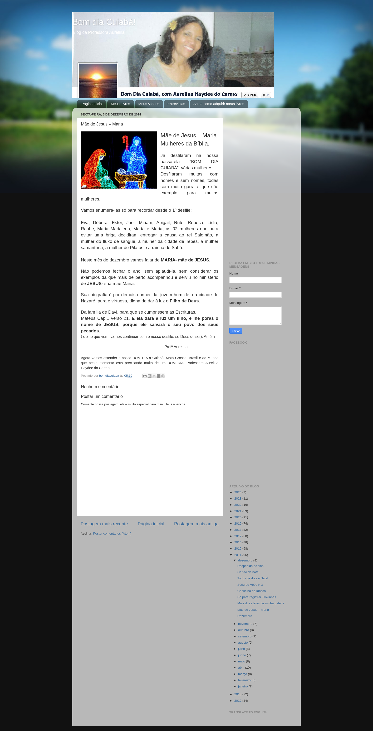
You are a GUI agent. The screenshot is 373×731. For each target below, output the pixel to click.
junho (242, 655)
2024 (238, 492)
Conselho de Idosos (251, 591)
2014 (238, 555)
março (243, 674)
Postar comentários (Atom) (112, 533)
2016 (238, 542)
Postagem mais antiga (196, 523)
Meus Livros (120, 104)
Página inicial (92, 104)
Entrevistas (176, 104)
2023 (238, 498)
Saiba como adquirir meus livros (218, 104)
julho (242, 649)
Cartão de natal (248, 572)
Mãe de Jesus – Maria (253, 609)
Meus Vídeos (148, 104)
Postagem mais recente (104, 523)
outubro (244, 630)
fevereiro (244, 680)
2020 (238, 517)
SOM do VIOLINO (250, 584)
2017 (238, 536)
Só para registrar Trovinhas (256, 597)
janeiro (243, 686)
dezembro (245, 560)
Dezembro (244, 616)
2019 (238, 523)
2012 (238, 700)
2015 (238, 548)
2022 (238, 504)
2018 (238, 529)
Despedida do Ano (250, 566)
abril (241, 667)
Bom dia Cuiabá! (104, 22)
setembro (245, 636)
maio (242, 661)
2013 (238, 694)
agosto (243, 642)
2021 (238, 511)
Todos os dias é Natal (252, 578)
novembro (245, 624)
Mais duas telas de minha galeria (260, 603)
